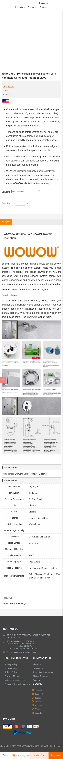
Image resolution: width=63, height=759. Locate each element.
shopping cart (21, 755)
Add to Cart (39, 755)
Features (31, 7)
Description (19, 7)
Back (4, 755)
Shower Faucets (22, 474)
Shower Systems (39, 474)
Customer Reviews (43, 5)
